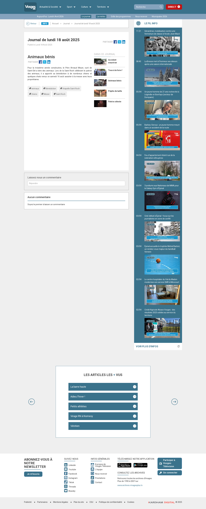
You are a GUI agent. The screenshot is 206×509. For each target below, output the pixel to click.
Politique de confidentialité (110, 502)
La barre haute (78, 386)
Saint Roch (60, 94)
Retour (31, 23)
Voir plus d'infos (147, 346)
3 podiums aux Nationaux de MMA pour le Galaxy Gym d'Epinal (162, 197)
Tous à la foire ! (115, 70)
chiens (34, 94)
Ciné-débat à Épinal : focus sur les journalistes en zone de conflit (162, 228)
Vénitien (75, 425)
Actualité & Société (50, 7)
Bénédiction (51, 88)
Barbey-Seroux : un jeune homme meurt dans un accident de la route (162, 137)
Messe (46, 94)
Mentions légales (60, 502)
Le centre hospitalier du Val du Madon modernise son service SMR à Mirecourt (162, 291)
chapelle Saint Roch (71, 88)
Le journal (86, 16)
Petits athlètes (79, 406)
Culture (86, 7)
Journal (66, 23)
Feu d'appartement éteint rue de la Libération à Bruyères (162, 167)
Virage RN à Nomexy (82, 416)
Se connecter (168, 472)
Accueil (55, 23)
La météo (101, 16)
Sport (71, 7)
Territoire (103, 7)
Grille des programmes (121, 16)
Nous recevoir (141, 16)
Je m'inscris (33, 474)
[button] (31, 401)
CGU (91, 502)
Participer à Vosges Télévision (167, 463)
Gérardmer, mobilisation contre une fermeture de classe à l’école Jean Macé (162, 43)
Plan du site (79, 502)
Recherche (160, 7)
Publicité (28, 502)
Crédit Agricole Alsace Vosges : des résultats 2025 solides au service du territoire (162, 323)
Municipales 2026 (159, 16)
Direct (172, 6)
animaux (35, 88)
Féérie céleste (114, 101)
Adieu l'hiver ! (78, 396)
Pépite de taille (115, 91)
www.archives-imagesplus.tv (130, 485)
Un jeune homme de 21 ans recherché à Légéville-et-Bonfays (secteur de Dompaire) (162, 105)
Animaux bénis (114, 81)
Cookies (130, 502)
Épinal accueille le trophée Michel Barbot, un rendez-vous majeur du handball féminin (162, 260)
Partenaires (42, 502)
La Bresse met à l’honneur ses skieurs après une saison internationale (162, 73)
